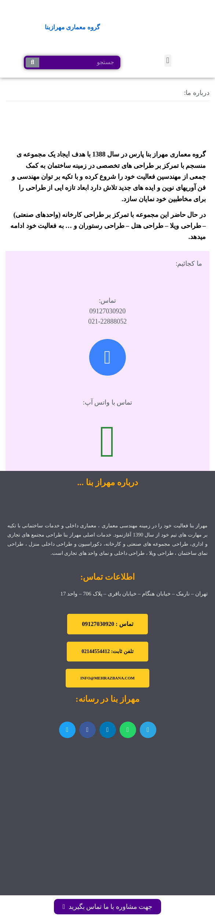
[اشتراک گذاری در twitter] (67, 730)
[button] (167, 61)
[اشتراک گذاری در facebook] (87, 730)
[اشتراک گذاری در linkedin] (107, 730)
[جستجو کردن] (32, 62)
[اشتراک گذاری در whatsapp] (128, 730)
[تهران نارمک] (107, 787)
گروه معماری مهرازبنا (72, 27)
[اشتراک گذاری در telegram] (148, 730)
